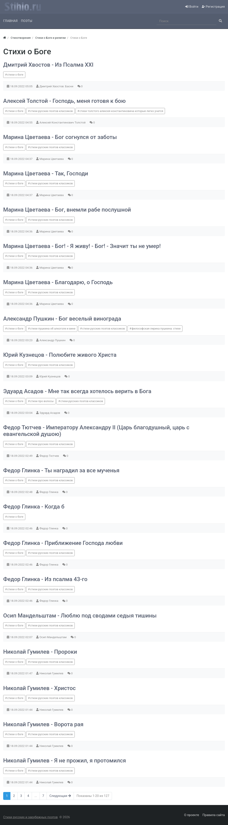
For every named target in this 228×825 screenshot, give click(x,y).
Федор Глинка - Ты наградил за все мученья (61, 470)
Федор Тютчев (50, 455)
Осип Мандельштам (53, 637)
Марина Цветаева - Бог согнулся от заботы (60, 137)
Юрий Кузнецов (50, 376)
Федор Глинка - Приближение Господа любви (63, 543)
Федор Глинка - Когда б (34, 506)
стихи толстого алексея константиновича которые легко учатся (121, 111)
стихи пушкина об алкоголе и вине (52, 328)
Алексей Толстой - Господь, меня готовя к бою (64, 101)
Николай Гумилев (52, 673)
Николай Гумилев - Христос (39, 688)
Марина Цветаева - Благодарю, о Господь (58, 282)
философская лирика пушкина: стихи (156, 328)
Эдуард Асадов (50, 412)
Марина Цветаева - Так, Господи (45, 173)
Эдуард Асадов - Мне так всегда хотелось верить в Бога (77, 391)
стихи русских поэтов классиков (51, 111)
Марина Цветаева (52, 158)
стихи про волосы (42, 401)
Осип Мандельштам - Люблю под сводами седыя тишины (80, 615)
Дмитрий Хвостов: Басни (57, 86)
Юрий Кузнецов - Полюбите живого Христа (59, 355)
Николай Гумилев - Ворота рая (43, 724)
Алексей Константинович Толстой (63, 122)
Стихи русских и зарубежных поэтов (30, 817)
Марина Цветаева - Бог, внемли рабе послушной (67, 209)
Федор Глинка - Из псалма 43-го (45, 579)
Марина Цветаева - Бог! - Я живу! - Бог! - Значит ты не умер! (82, 246)
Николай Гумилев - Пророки (40, 652)
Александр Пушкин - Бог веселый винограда (62, 318)
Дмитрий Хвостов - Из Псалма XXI (48, 65)
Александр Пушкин (53, 340)
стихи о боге (15, 74)
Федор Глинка (49, 492)
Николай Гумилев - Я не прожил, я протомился (64, 760)
